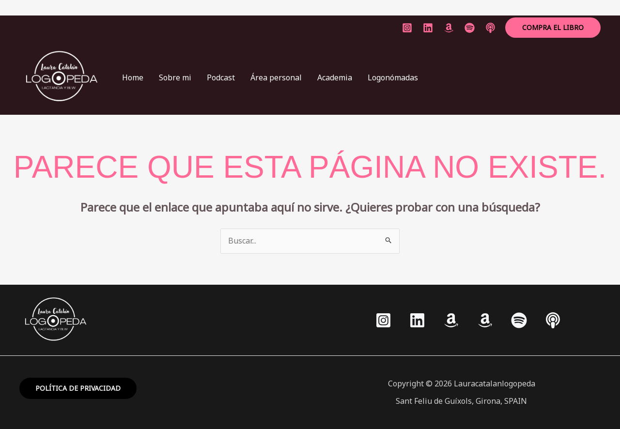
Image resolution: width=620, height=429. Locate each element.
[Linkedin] (417, 320)
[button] (553, 27)
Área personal (276, 77)
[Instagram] (407, 28)
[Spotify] (519, 320)
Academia (334, 77)
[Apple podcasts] (552, 320)
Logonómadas (393, 77)
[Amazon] (449, 28)
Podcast (221, 77)
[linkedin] (428, 28)
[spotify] (470, 28)
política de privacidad (78, 388)
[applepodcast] (490, 28)
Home (132, 77)
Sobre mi (175, 77)
